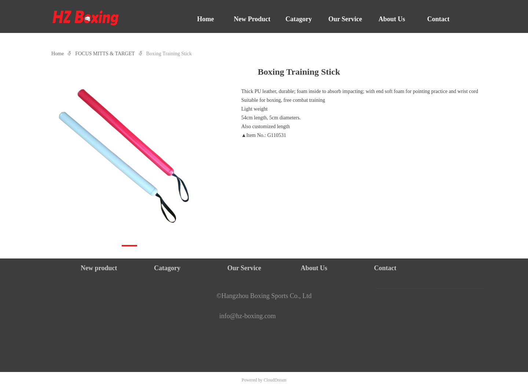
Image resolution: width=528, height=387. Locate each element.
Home (57, 53)
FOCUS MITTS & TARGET (105, 53)
